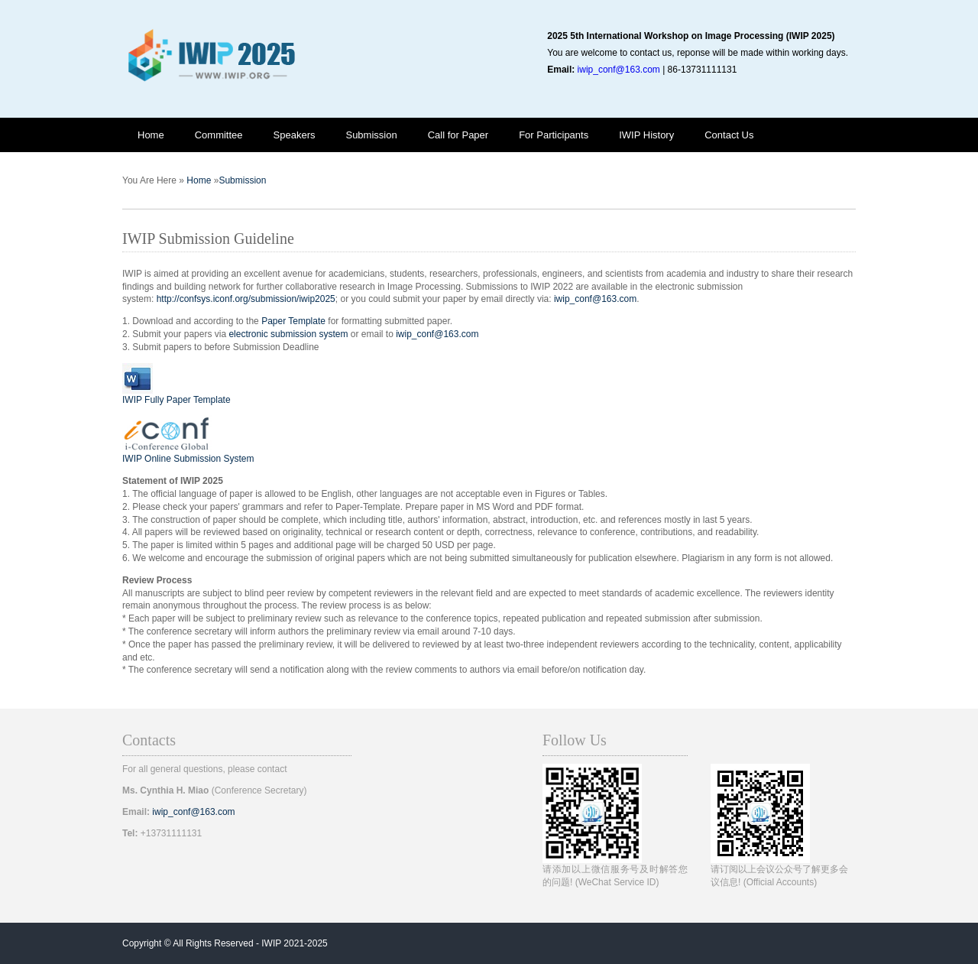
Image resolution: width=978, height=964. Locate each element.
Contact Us (728, 135)
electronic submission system (288, 334)
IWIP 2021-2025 (294, 943)
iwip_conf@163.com (619, 69)
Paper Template (293, 321)
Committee (219, 135)
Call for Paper (458, 135)
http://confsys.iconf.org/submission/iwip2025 (246, 299)
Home (151, 135)
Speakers (295, 135)
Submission (371, 135)
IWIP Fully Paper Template (176, 399)
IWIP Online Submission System (188, 458)
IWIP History (646, 135)
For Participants (553, 135)
